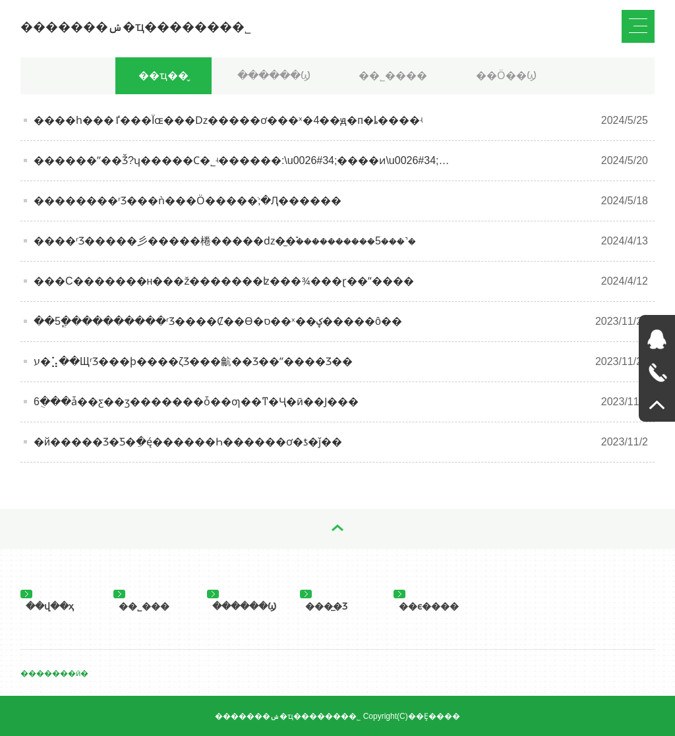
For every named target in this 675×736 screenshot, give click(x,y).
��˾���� (393, 75)
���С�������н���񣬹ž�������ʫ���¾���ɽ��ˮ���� (224, 281)
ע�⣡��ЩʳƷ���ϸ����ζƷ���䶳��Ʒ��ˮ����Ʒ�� (193, 361)
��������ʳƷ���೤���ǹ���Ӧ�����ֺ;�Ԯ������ (187, 200)
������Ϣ (273, 75)
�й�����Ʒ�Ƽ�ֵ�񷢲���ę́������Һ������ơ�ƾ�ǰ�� (188, 441)
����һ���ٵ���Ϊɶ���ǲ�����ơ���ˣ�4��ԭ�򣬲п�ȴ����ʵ (228, 120)
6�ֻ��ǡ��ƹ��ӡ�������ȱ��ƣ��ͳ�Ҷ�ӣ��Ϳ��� (196, 401)
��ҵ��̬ (163, 75)
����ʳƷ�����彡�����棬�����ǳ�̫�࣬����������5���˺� (225, 240)
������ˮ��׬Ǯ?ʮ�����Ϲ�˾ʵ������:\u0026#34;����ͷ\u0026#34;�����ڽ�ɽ (274, 160)
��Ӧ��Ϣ (506, 75)
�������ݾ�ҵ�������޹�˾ (135, 27)
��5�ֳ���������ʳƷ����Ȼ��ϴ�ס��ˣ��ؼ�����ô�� (218, 321)
